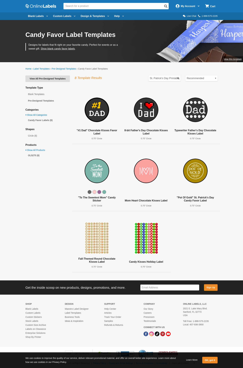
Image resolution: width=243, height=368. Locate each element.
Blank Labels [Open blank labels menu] (38, 16)
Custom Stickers (33, 317)
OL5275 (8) (33, 155)
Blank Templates (36, 94)
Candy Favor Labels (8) (40, 120)
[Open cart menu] (210, 6)
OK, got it (210, 360)
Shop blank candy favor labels (58, 48)
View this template (233, 59)
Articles (108, 313)
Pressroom (149, 317)
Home (28, 68)
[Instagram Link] (151, 333)
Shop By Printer (33, 337)
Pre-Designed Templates (64, 68)
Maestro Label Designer (77, 309)
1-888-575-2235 (208, 16)
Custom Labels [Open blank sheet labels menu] (64, 16)
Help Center (110, 309)
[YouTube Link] (168, 333)
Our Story (148, 309)
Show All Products (35, 150)
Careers (148, 313)
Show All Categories (36, 115)
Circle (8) (32, 135)
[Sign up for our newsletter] (169, 287)
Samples (108, 321)
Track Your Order (112, 317)
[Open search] (166, 6)
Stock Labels (31, 321)
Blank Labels (31, 309)
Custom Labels (32, 313)
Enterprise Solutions (35, 333)
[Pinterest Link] (163, 333)
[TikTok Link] (157, 333)
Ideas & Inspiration (74, 321)
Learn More (192, 360)
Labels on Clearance (35, 329)
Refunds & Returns (113, 325)
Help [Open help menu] (119, 16)
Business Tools (72, 317)
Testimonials (150, 321)
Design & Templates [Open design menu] (95, 16)
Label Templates (41, 68)
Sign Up (210, 287)
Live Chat (189, 16)
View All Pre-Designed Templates (48, 78)
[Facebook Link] (146, 333)
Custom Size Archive (35, 325)
